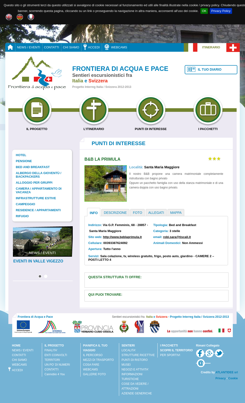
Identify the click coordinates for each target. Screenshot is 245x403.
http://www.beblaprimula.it (122, 237)
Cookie (233, 378)
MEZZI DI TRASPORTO (98, 360)
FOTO (137, 213)
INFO (94, 213)
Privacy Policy (221, 11)
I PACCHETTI (208, 127)
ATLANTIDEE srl (227, 372)
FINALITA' (51, 350)
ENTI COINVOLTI (56, 355)
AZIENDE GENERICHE (137, 393)
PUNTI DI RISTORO (135, 360)
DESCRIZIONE (115, 213)
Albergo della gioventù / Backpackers (38, 174)
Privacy (221, 378)
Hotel (21, 155)
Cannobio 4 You (55, 374)
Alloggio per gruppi (34, 182)
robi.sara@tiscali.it (177, 237)
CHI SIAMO (71, 47)
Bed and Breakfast (33, 167)
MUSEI (126, 364)
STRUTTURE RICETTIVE (138, 355)
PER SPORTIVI (170, 355)
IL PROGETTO (37, 127)
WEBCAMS (115, 47)
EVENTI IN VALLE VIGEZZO (38, 261)
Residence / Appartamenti (38, 210)
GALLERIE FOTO (94, 374)
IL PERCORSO (93, 355)
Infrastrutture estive (36, 198)
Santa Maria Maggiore (161, 167)
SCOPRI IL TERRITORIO (176, 350)
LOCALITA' (129, 350)
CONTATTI (51, 47)
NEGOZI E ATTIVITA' (135, 369)
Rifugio (22, 216)
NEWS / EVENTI (28, 47)
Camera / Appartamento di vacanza (38, 190)
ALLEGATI (156, 213)
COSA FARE (91, 364)
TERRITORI (52, 360)
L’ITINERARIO (94, 127)
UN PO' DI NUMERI (57, 364)
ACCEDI (91, 47)
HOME (16, 345)
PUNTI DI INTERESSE (151, 127)
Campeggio (25, 204)
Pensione (24, 161)
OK (204, 11)
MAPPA (176, 213)
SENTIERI (128, 345)
